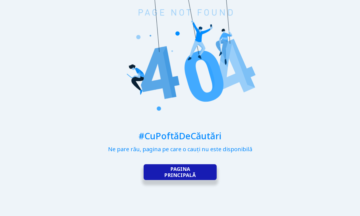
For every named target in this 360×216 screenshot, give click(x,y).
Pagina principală (180, 172)
